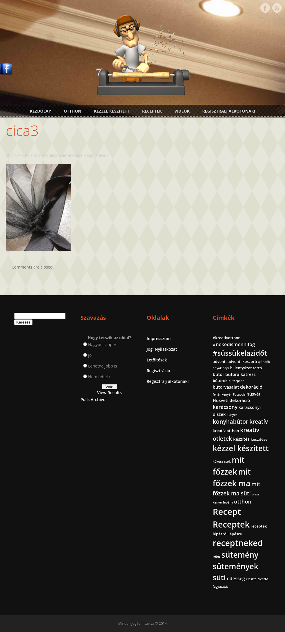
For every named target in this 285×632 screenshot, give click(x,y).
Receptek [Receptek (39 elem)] (231, 524)
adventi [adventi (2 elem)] (220, 361)
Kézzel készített (112, 111)
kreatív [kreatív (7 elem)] (258, 421)
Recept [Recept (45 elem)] (227, 511)
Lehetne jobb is (102, 366)
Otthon (72, 111)
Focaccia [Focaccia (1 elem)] (239, 394)
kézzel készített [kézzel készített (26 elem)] (241, 448)
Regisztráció (158, 370)
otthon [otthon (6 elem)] (242, 501)
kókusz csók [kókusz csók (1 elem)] (222, 462)
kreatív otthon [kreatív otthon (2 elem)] (226, 430)
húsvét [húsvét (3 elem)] (253, 394)
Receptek (152, 111)
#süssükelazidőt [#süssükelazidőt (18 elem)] (240, 353)
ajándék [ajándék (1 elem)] (264, 362)
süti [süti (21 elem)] (219, 577)
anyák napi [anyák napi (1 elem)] (221, 368)
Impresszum (159, 338)
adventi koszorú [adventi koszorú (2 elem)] (242, 361)
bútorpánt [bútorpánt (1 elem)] (236, 381)
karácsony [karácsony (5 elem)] (225, 407)
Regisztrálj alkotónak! (228, 111)
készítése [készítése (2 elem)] (259, 439)
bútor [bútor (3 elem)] (218, 374)
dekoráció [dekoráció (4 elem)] (251, 387)
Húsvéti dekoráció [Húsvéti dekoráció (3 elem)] (231, 400)
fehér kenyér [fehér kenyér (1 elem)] (222, 394)
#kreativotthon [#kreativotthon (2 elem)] (227, 337)
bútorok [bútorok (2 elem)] (220, 380)
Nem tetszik (99, 376)
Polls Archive (92, 399)
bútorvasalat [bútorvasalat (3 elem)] (226, 387)
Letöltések (157, 360)
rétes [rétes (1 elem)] (216, 556)
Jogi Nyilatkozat (162, 349)
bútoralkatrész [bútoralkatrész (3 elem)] (240, 374)
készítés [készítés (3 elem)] (241, 439)
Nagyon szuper (102, 344)
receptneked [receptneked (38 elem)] (238, 542)
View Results (109, 392)
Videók (182, 111)
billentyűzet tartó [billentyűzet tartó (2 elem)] (246, 367)
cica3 (22, 130)
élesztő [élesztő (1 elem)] (251, 579)
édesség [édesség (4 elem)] (236, 578)
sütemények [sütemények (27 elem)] (235, 566)
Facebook (265, 8)
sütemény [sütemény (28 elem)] (240, 555)
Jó (90, 355)
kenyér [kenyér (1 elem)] (232, 415)
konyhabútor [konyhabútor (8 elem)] (230, 421)
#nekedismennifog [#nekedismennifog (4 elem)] (234, 344)
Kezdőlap (40, 111)
